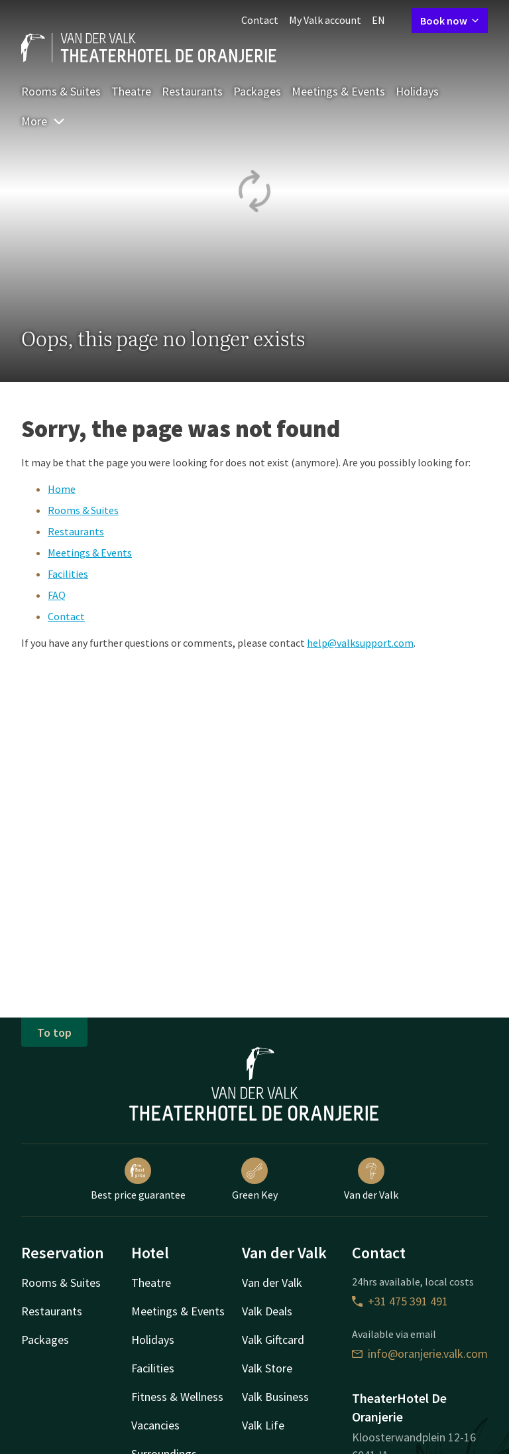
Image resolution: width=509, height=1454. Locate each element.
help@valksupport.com (360, 642)
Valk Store (267, 1368)
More (43, 121)
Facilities (68, 573)
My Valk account (325, 20)
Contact (259, 20)
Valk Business (275, 1396)
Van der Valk (371, 1179)
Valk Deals (267, 1311)
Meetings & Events (338, 91)
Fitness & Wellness (177, 1396)
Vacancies (155, 1425)
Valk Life (263, 1425)
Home (62, 489)
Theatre (131, 91)
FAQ (57, 595)
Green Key (255, 1179)
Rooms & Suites (61, 91)
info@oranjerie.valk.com (420, 1353)
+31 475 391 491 (400, 1301)
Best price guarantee (138, 1179)
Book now (449, 20)
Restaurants (192, 91)
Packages (257, 91)
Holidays (417, 91)
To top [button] (54, 1032)
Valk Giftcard (273, 1339)
